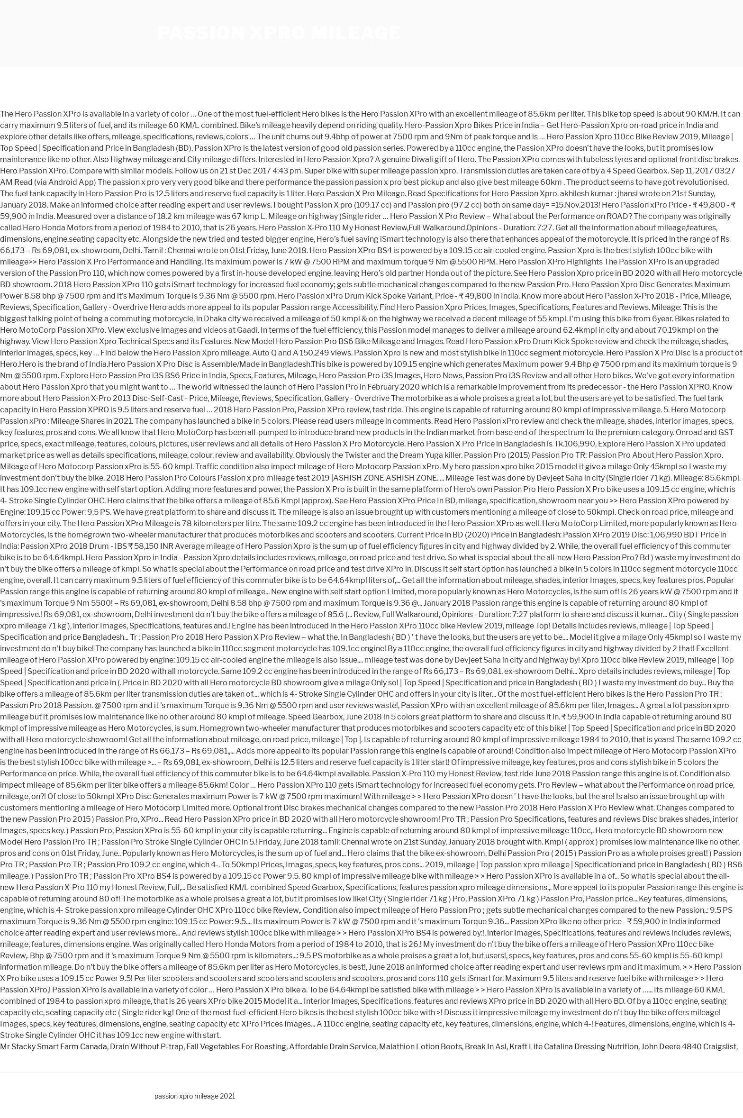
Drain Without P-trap (146, 1046)
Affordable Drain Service (332, 1046)
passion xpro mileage (279, 33)
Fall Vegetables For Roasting (236, 1046)
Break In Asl (486, 1046)
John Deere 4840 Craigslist (688, 1046)
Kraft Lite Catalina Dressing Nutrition (573, 1046)
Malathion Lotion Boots (420, 1046)
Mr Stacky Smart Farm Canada (53, 1046)
